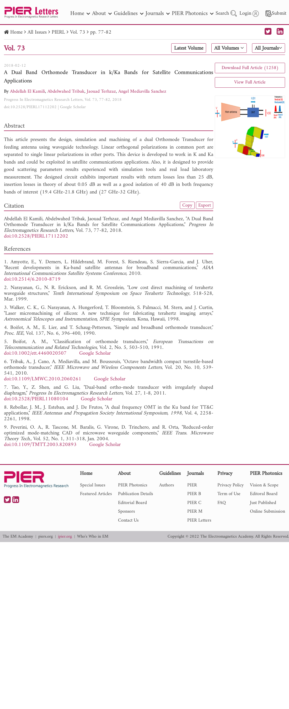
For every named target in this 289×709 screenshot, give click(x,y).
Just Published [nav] (263, 503)
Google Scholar (73, 107)
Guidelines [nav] (128, 13)
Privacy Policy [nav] (230, 485)
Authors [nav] (166, 485)
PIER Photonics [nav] (192, 13)
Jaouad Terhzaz (101, 91)
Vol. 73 (77, 32)
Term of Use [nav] (228, 494)
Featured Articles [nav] (96, 494)
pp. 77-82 (100, 32)
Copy (187, 205)
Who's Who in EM (92, 537)
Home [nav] (80, 13)
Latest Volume (188, 48)
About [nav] (102, 13)
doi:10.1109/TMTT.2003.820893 (40, 444)
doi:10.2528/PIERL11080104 (36, 399)
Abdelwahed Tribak (65, 91)
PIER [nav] (192, 485)
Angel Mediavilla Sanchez (142, 91)
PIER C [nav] (194, 503)
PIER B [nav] (194, 494)
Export (204, 205)
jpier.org (65, 537)
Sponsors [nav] (126, 511)
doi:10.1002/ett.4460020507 (35, 353)
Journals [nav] (158, 13)
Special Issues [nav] (92, 485)
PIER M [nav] (194, 511)
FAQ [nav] (221, 503)
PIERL (58, 32)
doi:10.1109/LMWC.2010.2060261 (42, 379)
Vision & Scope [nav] (264, 485)
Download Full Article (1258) (250, 68)
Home (16, 32)
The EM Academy (18, 537)
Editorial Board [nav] (132, 503)
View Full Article (250, 82)
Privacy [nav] (224, 474)
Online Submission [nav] (267, 511)
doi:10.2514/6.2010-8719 (32, 279)
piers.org (45, 537)
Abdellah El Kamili (27, 91)
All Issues (37, 32)
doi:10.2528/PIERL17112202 (30, 107)
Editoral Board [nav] (263, 494)
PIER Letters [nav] (199, 520)
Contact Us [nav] (128, 520)
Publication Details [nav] (135, 494)
